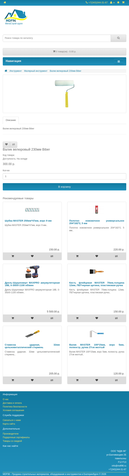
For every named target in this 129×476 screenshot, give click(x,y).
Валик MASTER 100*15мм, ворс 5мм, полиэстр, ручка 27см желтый (96, 346)
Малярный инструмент (35, 71)
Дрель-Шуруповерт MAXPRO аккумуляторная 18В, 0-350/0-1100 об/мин (32, 284)
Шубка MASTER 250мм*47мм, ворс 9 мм (28, 220)
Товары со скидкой (12, 441)
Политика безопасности (15, 406)
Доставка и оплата (12, 403)
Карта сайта (9, 424)
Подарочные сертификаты (16, 437)
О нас (6, 399)
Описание (11, 120)
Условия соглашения (13, 410)
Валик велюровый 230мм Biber (65, 71)
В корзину (64, 186)
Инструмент (16, 71)
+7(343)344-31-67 (97, 2)
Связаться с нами (12, 420)
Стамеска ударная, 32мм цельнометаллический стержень (32, 346)
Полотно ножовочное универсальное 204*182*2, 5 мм (96, 222)
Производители (11, 433)
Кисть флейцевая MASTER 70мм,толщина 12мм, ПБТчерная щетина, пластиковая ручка (96, 284)
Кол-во (6, 170)
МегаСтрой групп (15, 17)
